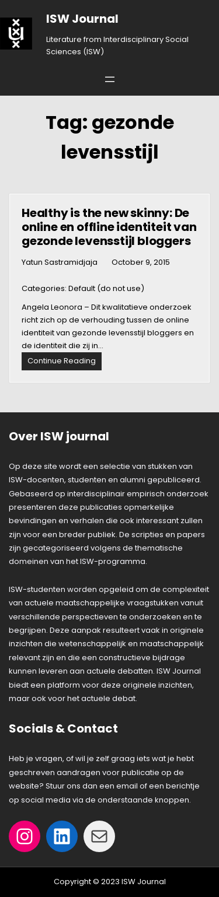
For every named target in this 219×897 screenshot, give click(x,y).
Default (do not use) (106, 288)
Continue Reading (64, 362)
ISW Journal (82, 18)
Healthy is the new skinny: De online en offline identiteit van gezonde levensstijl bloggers (109, 227)
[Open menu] (110, 79)
